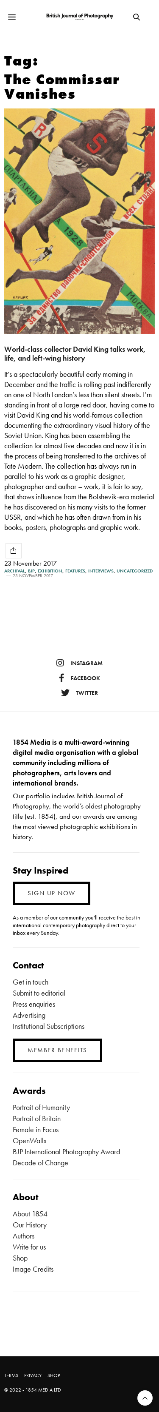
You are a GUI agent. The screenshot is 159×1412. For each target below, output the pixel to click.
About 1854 (30, 1213)
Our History (30, 1225)
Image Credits (33, 1269)
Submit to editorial (39, 993)
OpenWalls (29, 1140)
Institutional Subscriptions (48, 1026)
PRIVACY (33, 1375)
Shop (20, 1258)
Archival (14, 571)
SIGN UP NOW (51, 893)
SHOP (53, 1375)
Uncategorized (135, 571)
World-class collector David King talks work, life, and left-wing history (75, 353)
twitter (79, 693)
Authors (23, 1236)
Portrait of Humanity (41, 1107)
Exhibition (50, 571)
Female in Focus (36, 1129)
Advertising (29, 1015)
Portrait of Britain (37, 1118)
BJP (31, 571)
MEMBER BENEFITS (57, 1050)
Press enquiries (34, 1004)
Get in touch (30, 982)
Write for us (29, 1247)
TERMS (11, 1375)
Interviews (101, 571)
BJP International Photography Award (66, 1151)
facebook (79, 678)
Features (75, 571)
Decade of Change (40, 1162)
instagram (79, 663)
